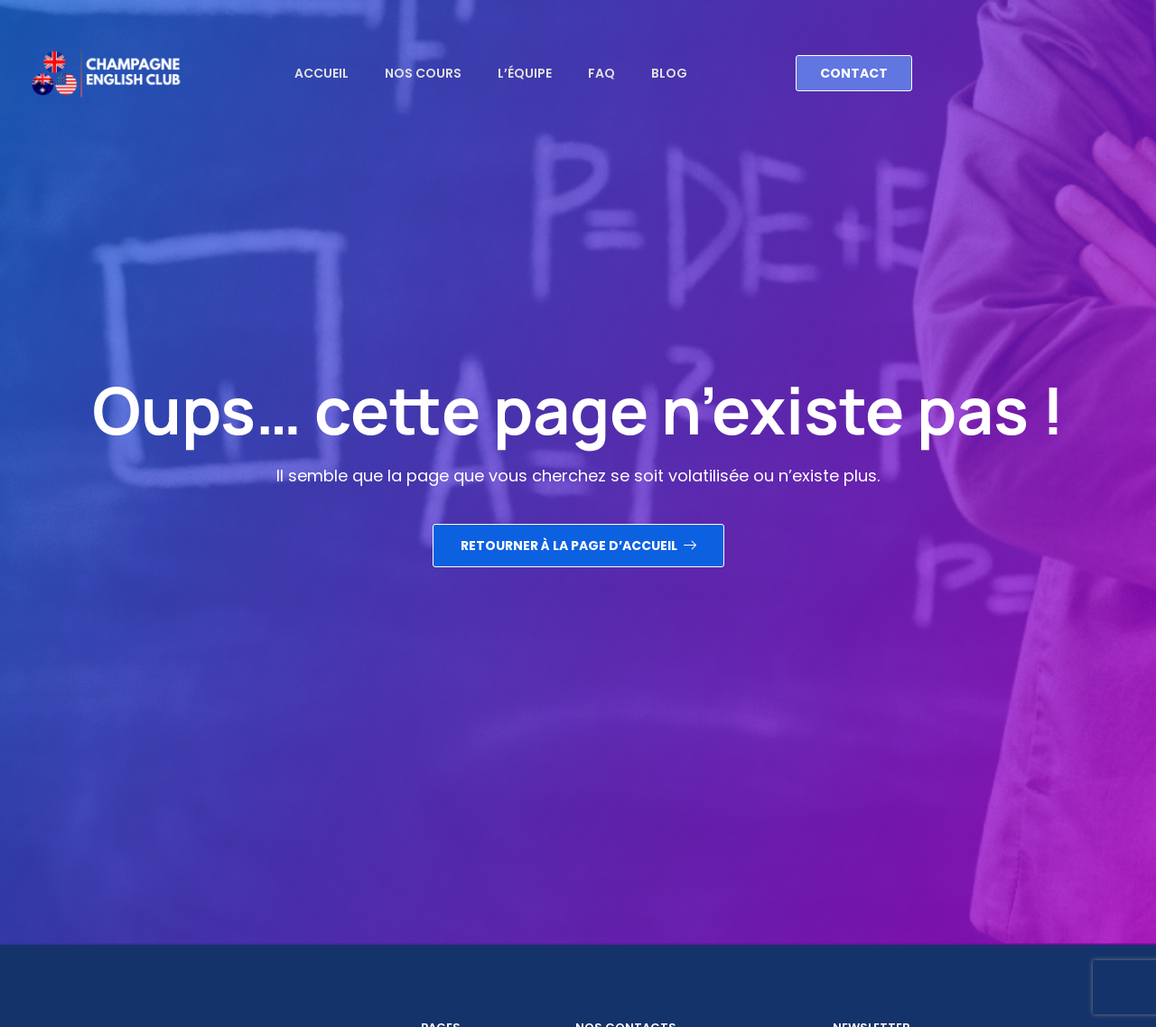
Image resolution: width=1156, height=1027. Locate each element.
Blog (669, 73)
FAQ (601, 73)
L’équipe (525, 73)
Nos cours (423, 73)
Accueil (321, 73)
